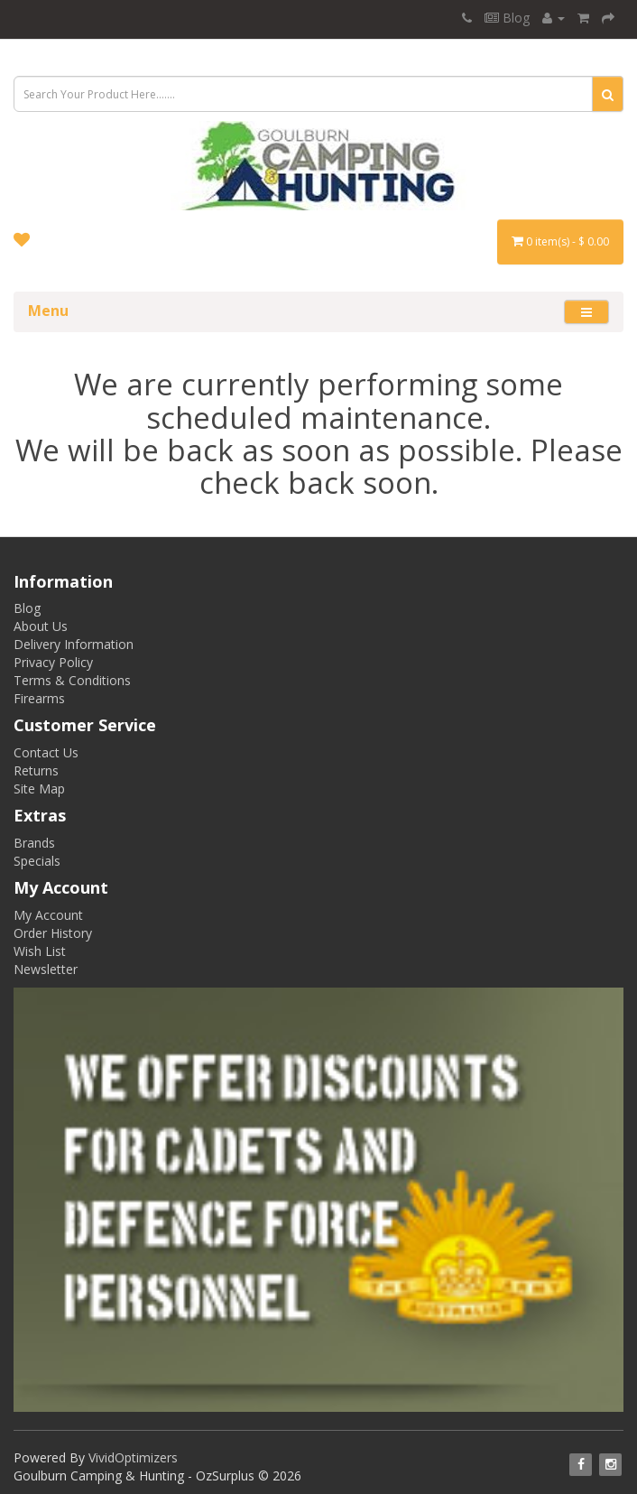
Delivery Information (74, 644)
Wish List (40, 951)
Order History (53, 933)
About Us (41, 626)
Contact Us (46, 752)
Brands (34, 842)
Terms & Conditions (72, 680)
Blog (507, 17)
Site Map (39, 788)
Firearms (39, 698)
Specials (37, 860)
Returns (36, 770)
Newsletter (46, 969)
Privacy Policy (53, 662)
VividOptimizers (133, 1457)
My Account (48, 914)
